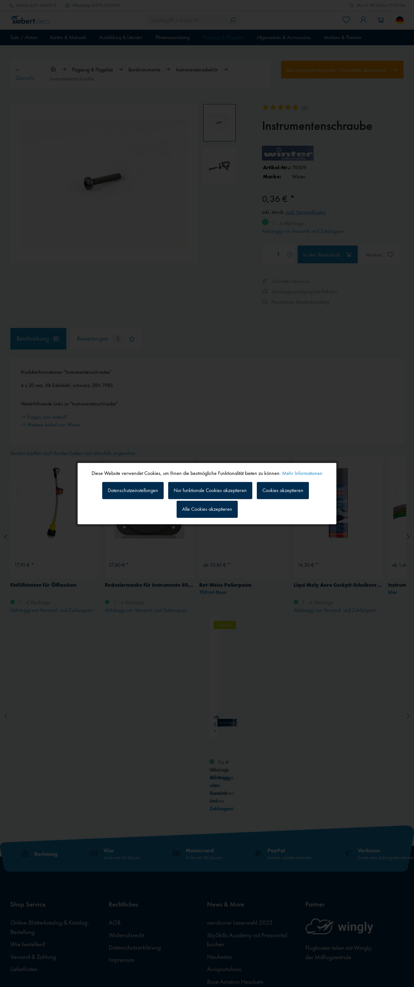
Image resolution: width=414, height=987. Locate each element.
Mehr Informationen (302, 472)
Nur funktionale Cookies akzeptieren (210, 490)
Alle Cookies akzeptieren (207, 509)
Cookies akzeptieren (282, 490)
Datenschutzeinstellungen (133, 490)
